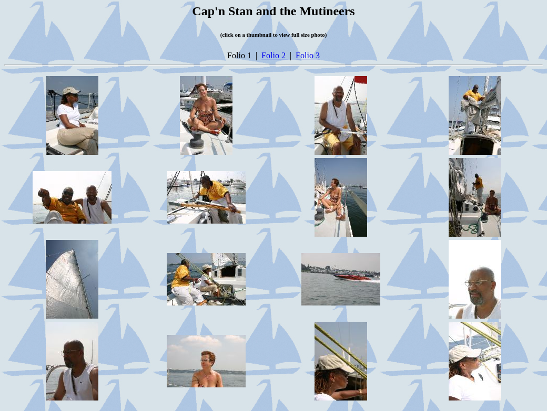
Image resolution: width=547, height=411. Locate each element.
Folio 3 (308, 55)
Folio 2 (274, 55)
